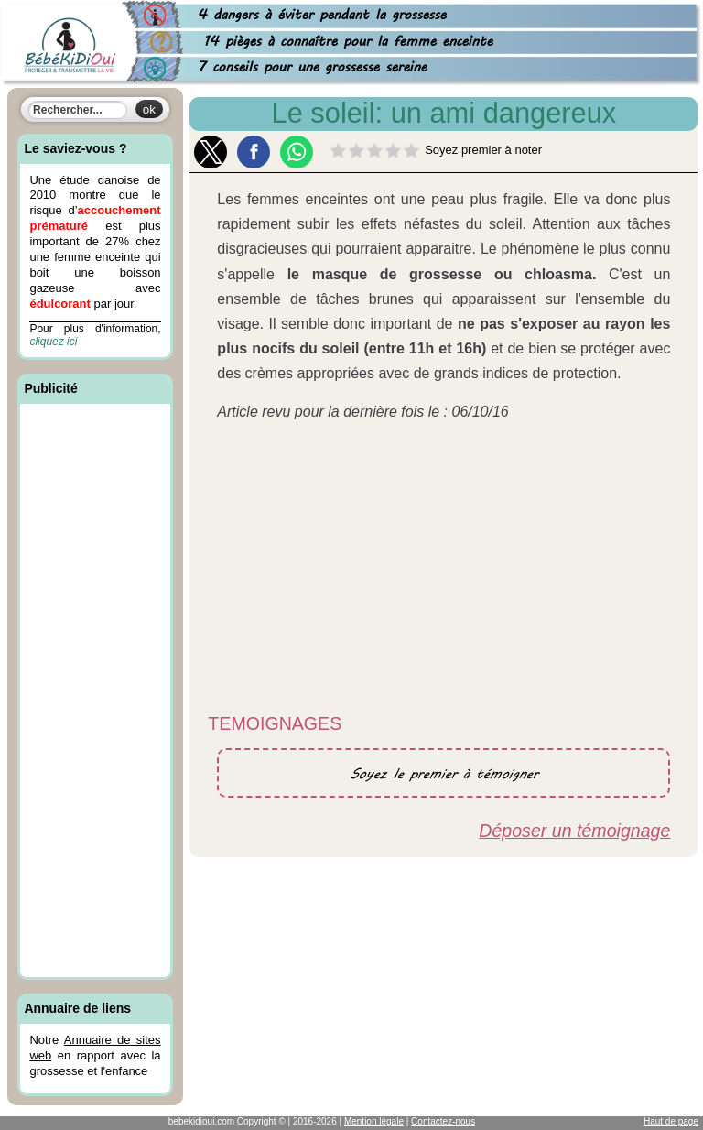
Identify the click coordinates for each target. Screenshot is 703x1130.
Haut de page (671, 1121)
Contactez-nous (443, 1121)
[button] (210, 152)
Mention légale (374, 1121)
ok (149, 109)
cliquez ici (53, 341)
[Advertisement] (94, 693)
